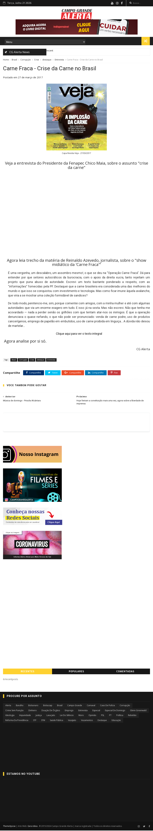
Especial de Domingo (115, 710)
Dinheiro (32, 710)
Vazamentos (87, 720)
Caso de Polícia (107, 706)
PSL (102, 715)
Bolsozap (47, 706)
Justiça (39, 715)
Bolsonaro (33, 706)
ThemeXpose (9, 826)
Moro (81, 715)
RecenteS (27, 672)
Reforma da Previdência (16, 720)
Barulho (19, 706)
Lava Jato (51, 715)
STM (43, 720)
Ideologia (9, 715)
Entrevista (59, 60)
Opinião (92, 715)
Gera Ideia (33, 826)
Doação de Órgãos (51, 710)
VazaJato (72, 720)
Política (119, 715)
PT (110, 715)
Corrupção (25, 60)
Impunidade (25, 715)
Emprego (69, 710)
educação (116, 720)
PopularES (76, 672)
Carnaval (91, 706)
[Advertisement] (76, 589)
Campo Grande (74, 706)
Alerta (8, 706)
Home (6, 60)
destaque (46, 60)
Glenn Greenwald (138, 710)
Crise (36, 60)
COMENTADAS (125, 672)
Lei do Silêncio (67, 715)
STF (34, 720)
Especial (96, 710)
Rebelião (132, 715)
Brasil (14, 60)
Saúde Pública (56, 720)
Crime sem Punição (14, 710)
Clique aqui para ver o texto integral (79, 334)
